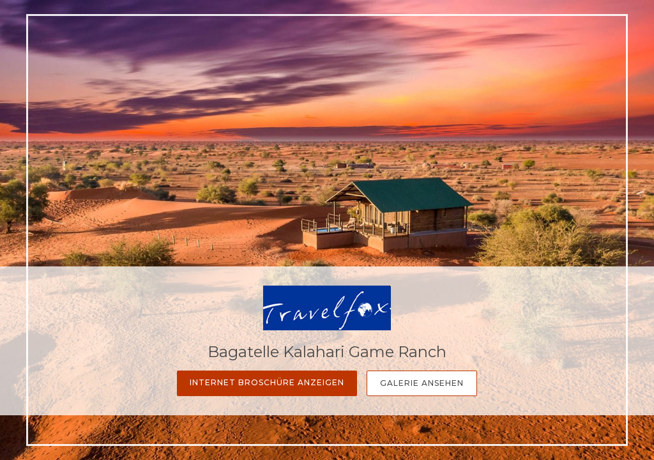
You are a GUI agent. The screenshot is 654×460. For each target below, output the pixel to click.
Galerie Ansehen (422, 383)
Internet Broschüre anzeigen (267, 382)
